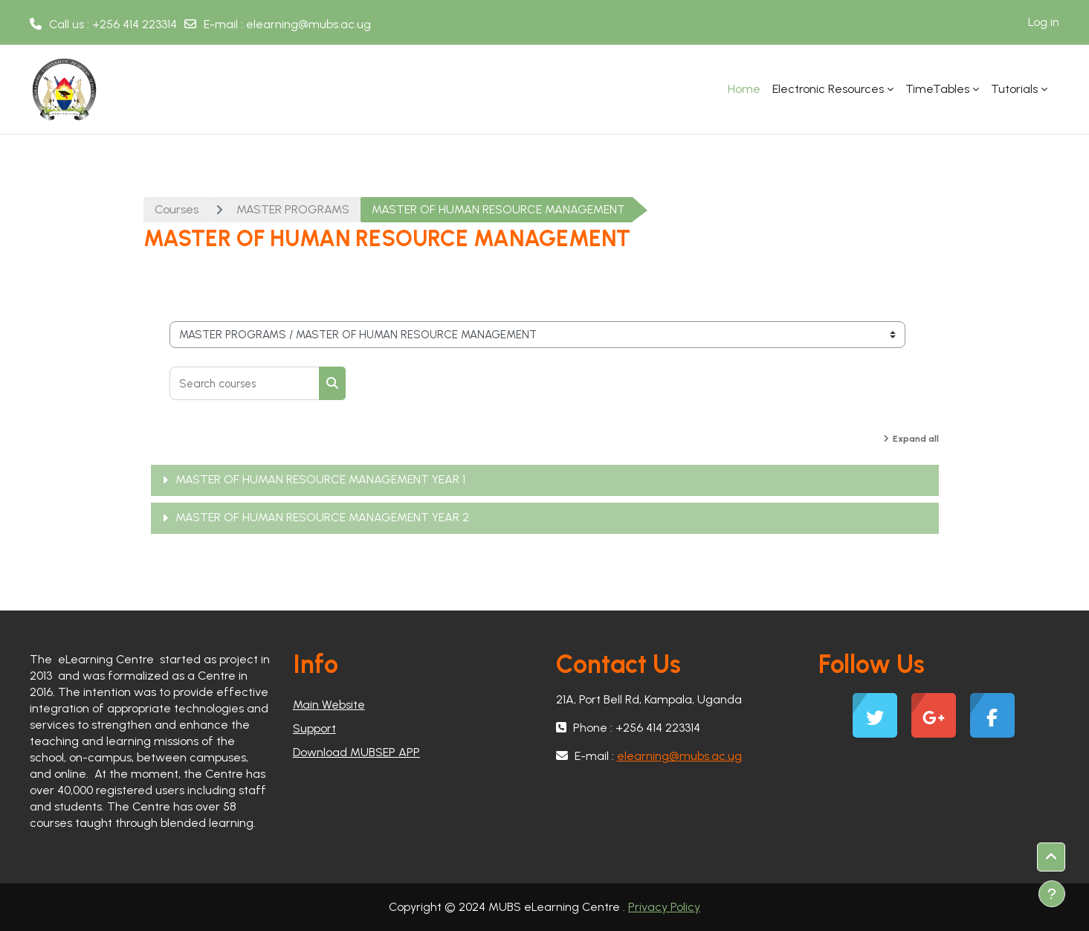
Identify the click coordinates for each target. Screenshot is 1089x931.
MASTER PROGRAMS (292, 209)
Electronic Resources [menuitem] (828, 89)
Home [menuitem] (744, 89)
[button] (1051, 857)
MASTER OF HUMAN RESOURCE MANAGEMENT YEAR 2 (322, 517)
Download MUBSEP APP (356, 752)
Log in (1043, 22)
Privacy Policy (664, 907)
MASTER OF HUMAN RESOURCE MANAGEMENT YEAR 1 (320, 479)
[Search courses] (244, 383)
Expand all (916, 439)
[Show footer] (1051, 893)
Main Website (329, 705)
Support (314, 728)
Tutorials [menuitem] (1014, 89)
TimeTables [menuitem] (937, 89)
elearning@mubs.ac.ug (308, 24)
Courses (176, 209)
